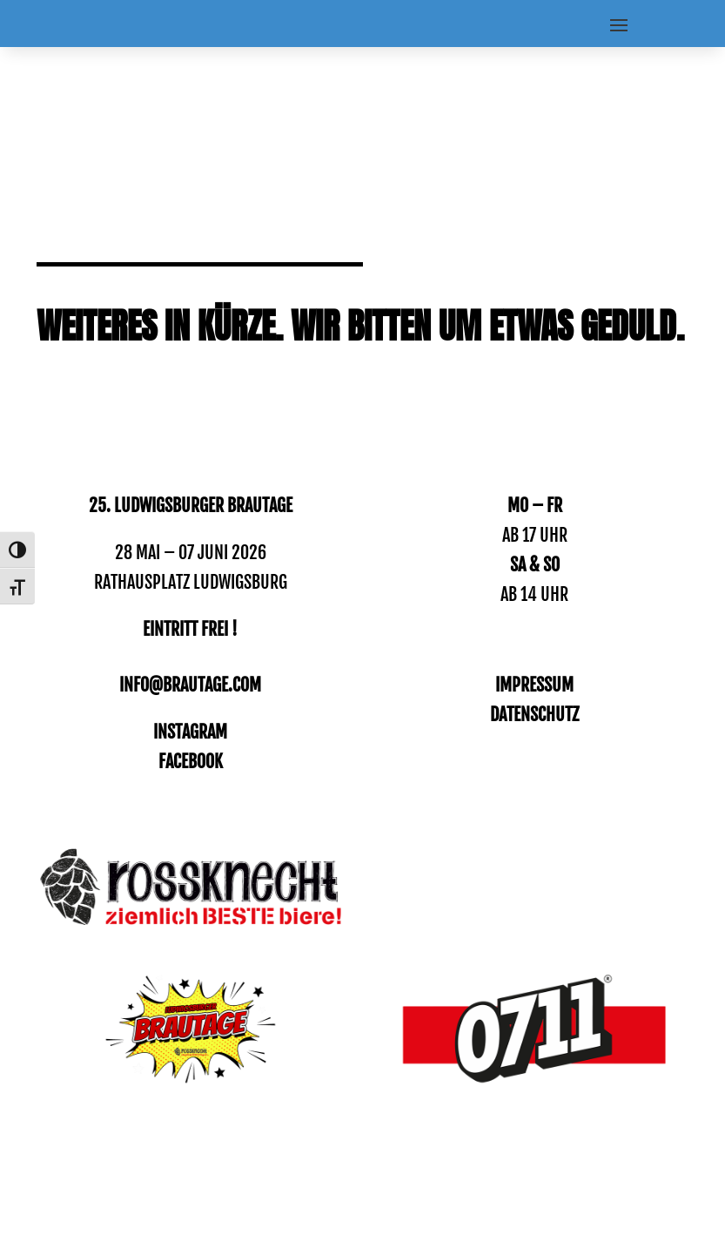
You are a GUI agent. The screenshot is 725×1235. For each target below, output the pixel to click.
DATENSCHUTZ (534, 714)
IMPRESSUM (534, 685)
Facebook (190, 762)
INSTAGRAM (190, 732)
